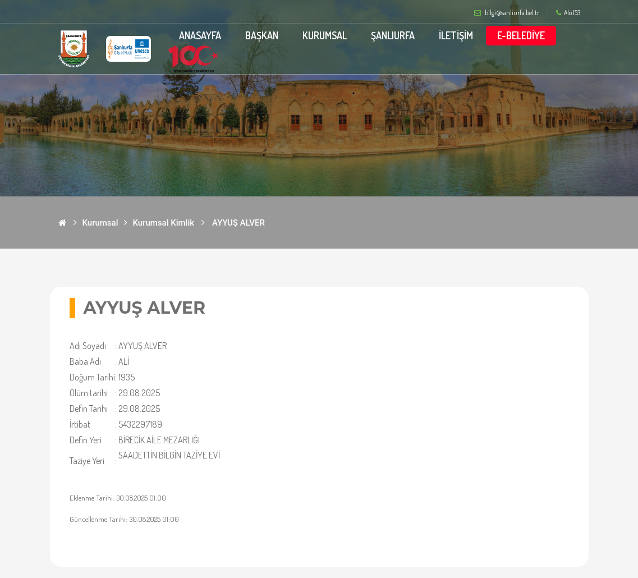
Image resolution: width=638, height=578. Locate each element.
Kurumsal (100, 223)
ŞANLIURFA (393, 35)
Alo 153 (568, 13)
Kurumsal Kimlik (164, 223)
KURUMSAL (324, 35)
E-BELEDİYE (521, 35)
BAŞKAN (261, 35)
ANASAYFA (200, 35)
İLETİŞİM (456, 35)
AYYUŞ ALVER (238, 223)
